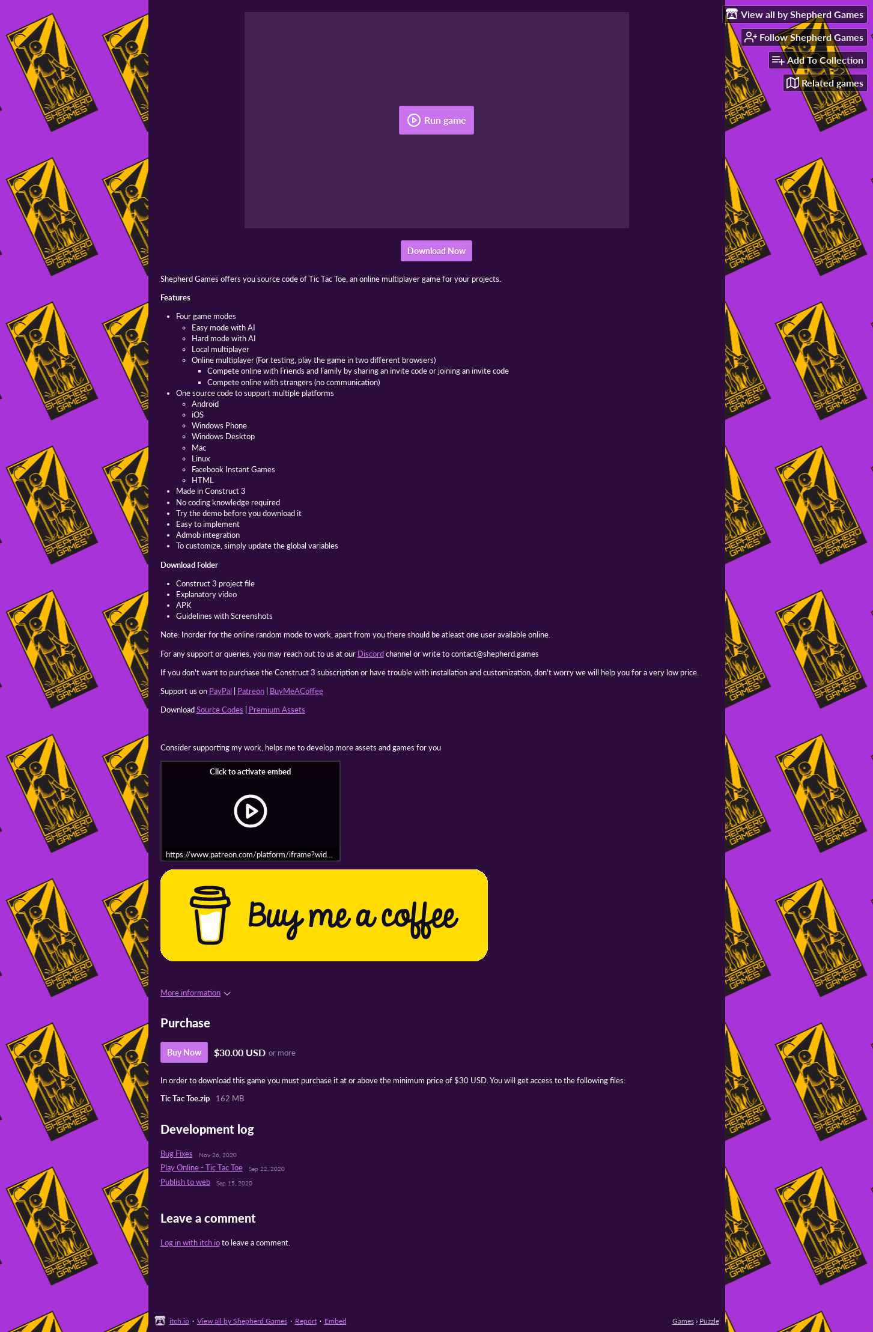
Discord (370, 653)
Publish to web (185, 1182)
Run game (436, 120)
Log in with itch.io (190, 1242)
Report (306, 1320)
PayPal (220, 691)
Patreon (250, 691)
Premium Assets (277, 709)
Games (683, 1320)
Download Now (436, 251)
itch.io (179, 1320)
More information (195, 992)
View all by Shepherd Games (242, 1320)
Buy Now (184, 1052)
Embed (335, 1320)
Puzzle (709, 1320)
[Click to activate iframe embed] (250, 811)
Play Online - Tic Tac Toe (201, 1167)
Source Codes (219, 709)
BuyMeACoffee (296, 691)
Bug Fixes (176, 1153)
